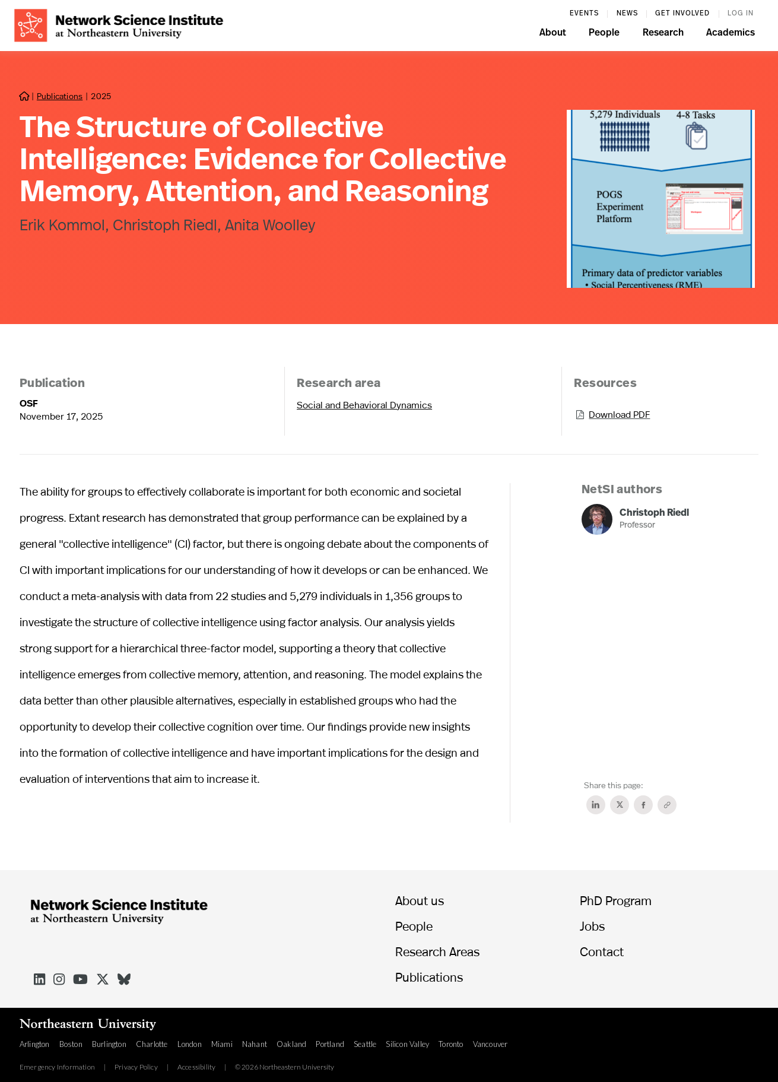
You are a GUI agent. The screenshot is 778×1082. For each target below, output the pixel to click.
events (584, 13)
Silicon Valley (407, 1044)
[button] (552, 34)
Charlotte (152, 1044)
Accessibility (196, 1067)
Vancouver (490, 1044)
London (189, 1044)
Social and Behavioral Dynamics (364, 404)
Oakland (291, 1044)
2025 (100, 95)
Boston (70, 1044)
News (627, 13)
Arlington (35, 1044)
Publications (59, 95)
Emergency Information (57, 1067)
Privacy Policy (136, 1067)
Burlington (109, 1044)
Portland (330, 1044)
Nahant (254, 1044)
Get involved (682, 13)
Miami (222, 1044)
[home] (119, 24)
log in (741, 13)
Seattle (365, 1044)
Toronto (451, 1044)
